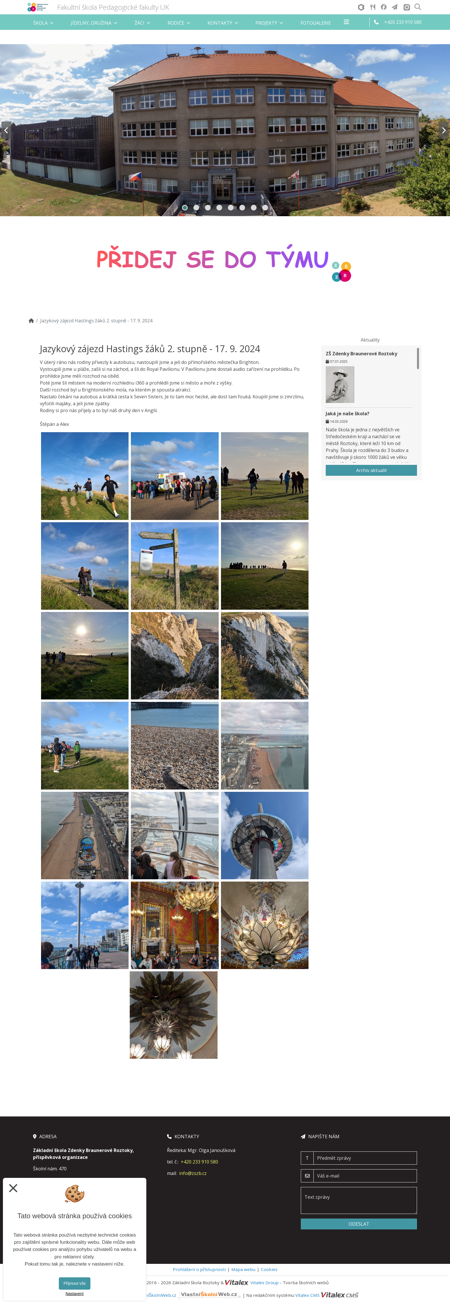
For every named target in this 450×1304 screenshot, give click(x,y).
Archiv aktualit (371, 470)
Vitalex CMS (307, 1295)
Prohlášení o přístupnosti (199, 1269)
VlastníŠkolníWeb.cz (188, 1295)
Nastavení (74, 1293)
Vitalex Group (265, 1282)
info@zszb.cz (193, 1173)
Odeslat (359, 1224)
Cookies (269, 1269)
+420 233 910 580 (199, 1162)
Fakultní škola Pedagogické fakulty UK (113, 7)
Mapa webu (243, 1269)
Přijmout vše (74, 1283)
